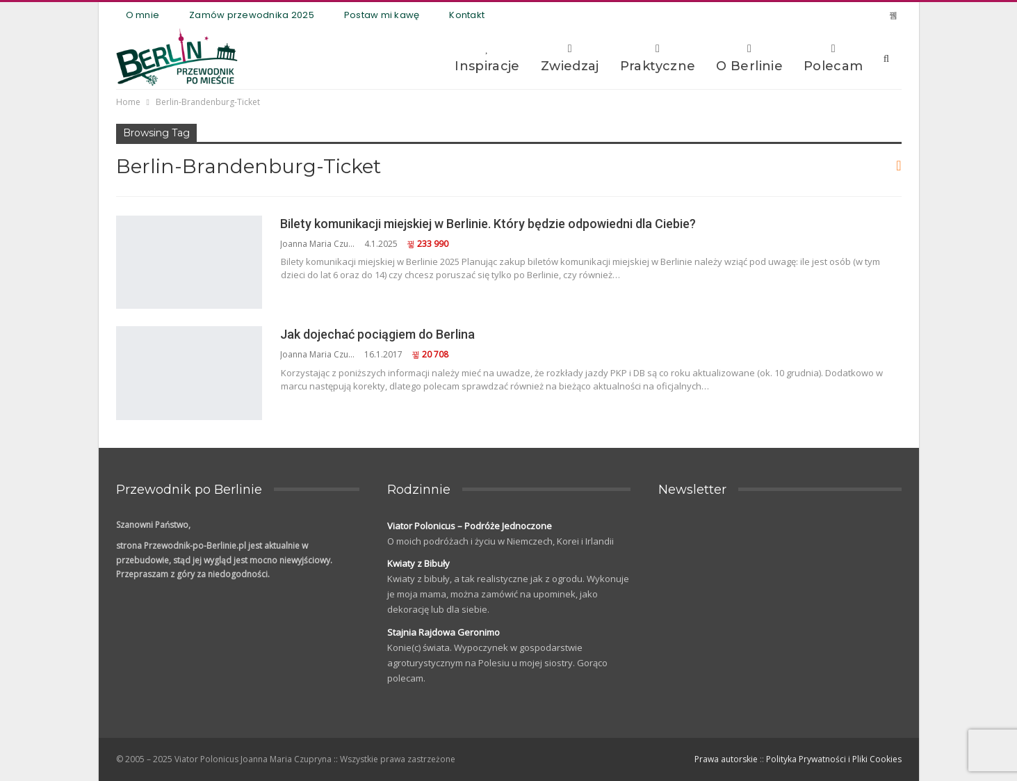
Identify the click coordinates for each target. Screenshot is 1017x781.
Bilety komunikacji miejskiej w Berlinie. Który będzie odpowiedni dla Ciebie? (488, 223)
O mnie (143, 15)
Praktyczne (658, 58)
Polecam (833, 58)
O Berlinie (749, 58)
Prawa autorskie (726, 759)
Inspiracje (487, 58)
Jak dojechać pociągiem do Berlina (377, 334)
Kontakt (467, 15)
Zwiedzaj (570, 58)
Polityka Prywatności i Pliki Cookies (834, 759)
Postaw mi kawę (382, 15)
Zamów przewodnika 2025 (251, 15)
